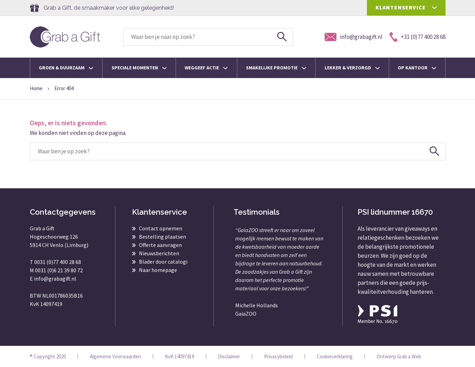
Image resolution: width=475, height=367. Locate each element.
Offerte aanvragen (160, 244)
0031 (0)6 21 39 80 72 (59, 270)
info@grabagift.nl (55, 278)
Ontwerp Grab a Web (399, 356)
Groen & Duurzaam (66, 68)
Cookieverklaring (335, 356)
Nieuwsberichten (159, 253)
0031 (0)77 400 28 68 (57, 261)
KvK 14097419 (179, 356)
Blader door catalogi (163, 261)
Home (36, 88)
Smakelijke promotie (276, 68)
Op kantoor (417, 68)
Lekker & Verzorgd (352, 68)
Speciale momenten (139, 68)
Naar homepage (158, 269)
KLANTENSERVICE (401, 7)
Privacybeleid (278, 356)
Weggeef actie (206, 68)
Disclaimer (229, 356)
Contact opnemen (160, 228)
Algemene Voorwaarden (115, 356)
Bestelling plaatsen (162, 236)
